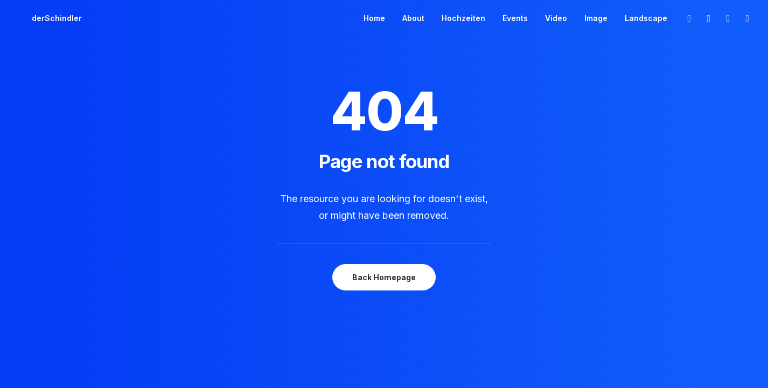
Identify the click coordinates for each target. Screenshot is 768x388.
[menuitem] (374, 18)
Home (374, 18)
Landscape (646, 18)
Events (515, 18)
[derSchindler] (44, 18)
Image (596, 18)
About (413, 18)
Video (556, 18)
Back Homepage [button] (384, 277)
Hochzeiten (463, 18)
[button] (688, 18)
